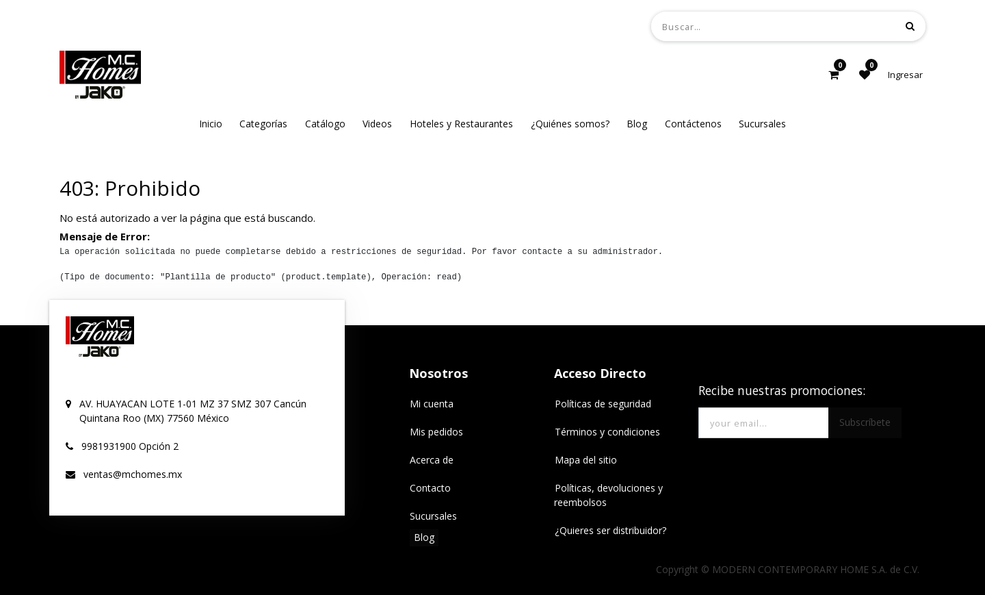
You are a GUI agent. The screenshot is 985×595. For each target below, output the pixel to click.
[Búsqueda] (910, 25)
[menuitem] (210, 123)
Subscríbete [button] (865, 422)
